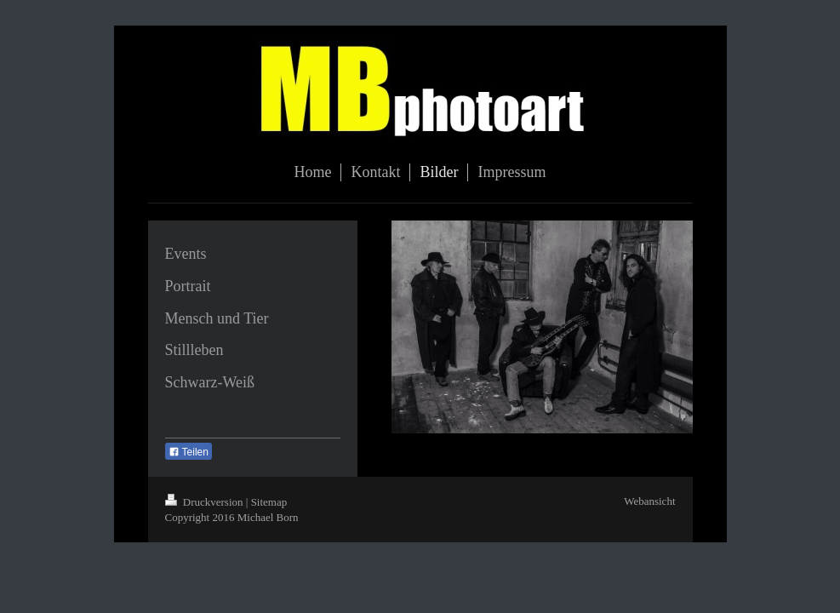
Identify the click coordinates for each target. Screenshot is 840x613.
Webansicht (649, 501)
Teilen (189, 452)
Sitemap (269, 502)
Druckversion (205, 502)
